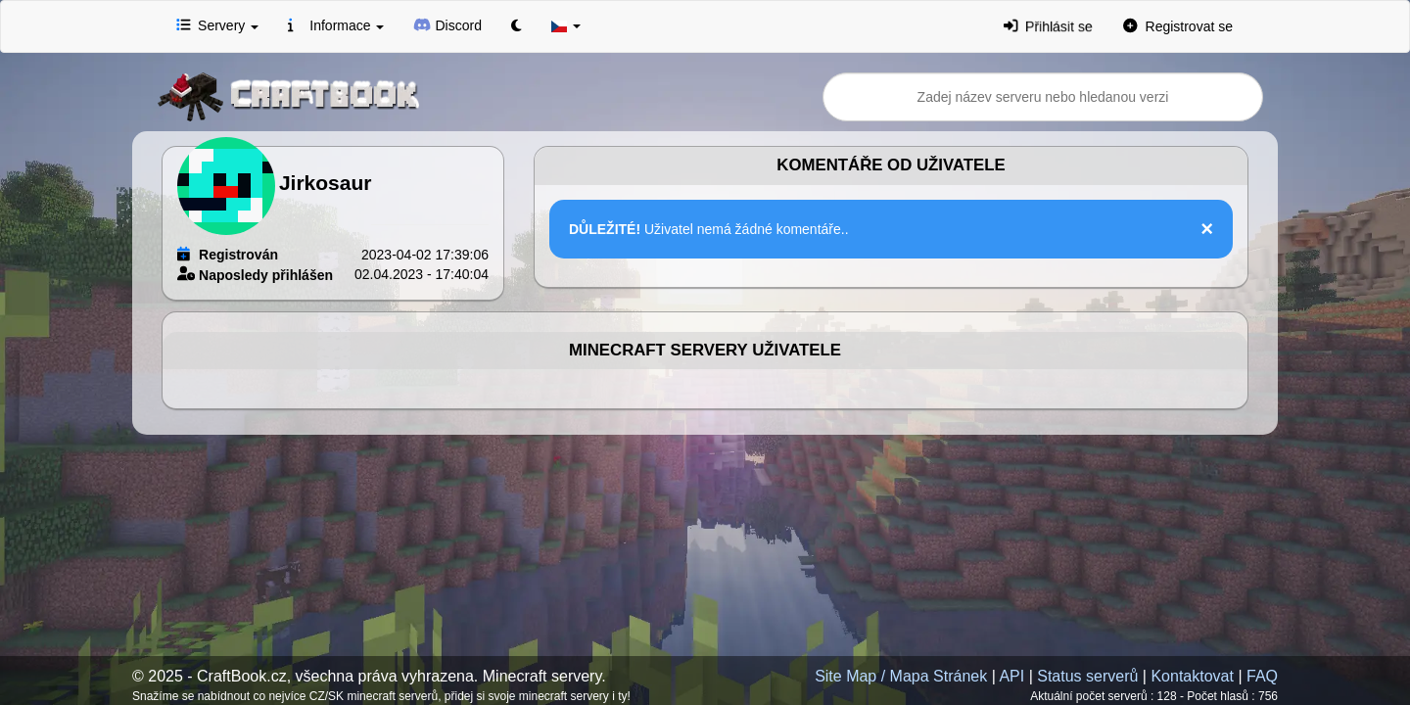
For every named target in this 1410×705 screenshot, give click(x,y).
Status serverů (1087, 676)
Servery (217, 24)
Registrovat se (1178, 25)
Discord (447, 24)
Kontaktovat (1192, 676)
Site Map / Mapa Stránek (901, 676)
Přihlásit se (1048, 26)
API (1011, 676)
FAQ (1262, 676)
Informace (336, 24)
